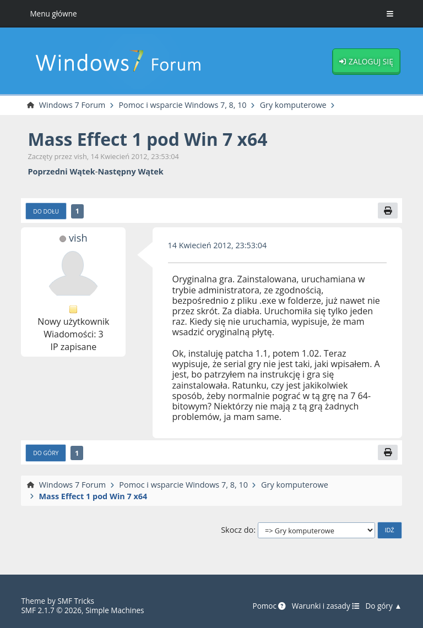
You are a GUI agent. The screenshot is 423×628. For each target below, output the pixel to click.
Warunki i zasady (325, 606)
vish (78, 237)
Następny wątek (130, 171)
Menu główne (53, 13)
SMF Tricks (75, 601)
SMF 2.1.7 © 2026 (51, 610)
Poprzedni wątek (61, 171)
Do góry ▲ (383, 606)
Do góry (45, 453)
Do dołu (46, 211)
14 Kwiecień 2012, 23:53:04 (218, 245)
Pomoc (268, 606)
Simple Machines (115, 610)
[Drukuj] (388, 211)
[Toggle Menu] (390, 14)
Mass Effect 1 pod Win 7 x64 (148, 139)
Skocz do (237, 530)
